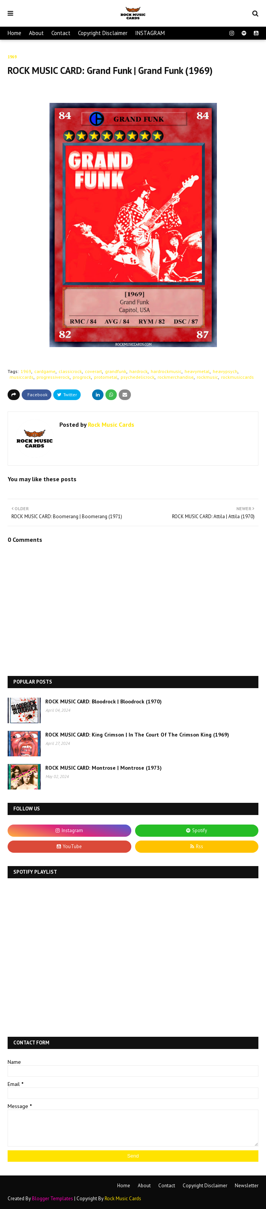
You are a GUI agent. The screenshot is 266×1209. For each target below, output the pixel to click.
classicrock (70, 371)
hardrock (138, 371)
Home (14, 33)
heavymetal (197, 371)
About (36, 33)
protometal (106, 377)
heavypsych (225, 371)
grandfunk (115, 371)
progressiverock (53, 377)
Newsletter (246, 1185)
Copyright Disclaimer (102, 33)
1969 (26, 371)
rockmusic (207, 377)
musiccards (21, 377)
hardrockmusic (166, 371)
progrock (82, 377)
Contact (60, 33)
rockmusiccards (237, 377)
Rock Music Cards (110, 424)
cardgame (45, 371)
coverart (93, 371)
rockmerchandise (176, 377)
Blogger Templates (52, 1198)
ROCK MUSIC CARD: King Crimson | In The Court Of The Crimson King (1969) (137, 734)
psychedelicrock (138, 377)
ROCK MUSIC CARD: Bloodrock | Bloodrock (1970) (103, 701)
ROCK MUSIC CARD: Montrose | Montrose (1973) (103, 767)
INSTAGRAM (150, 33)
